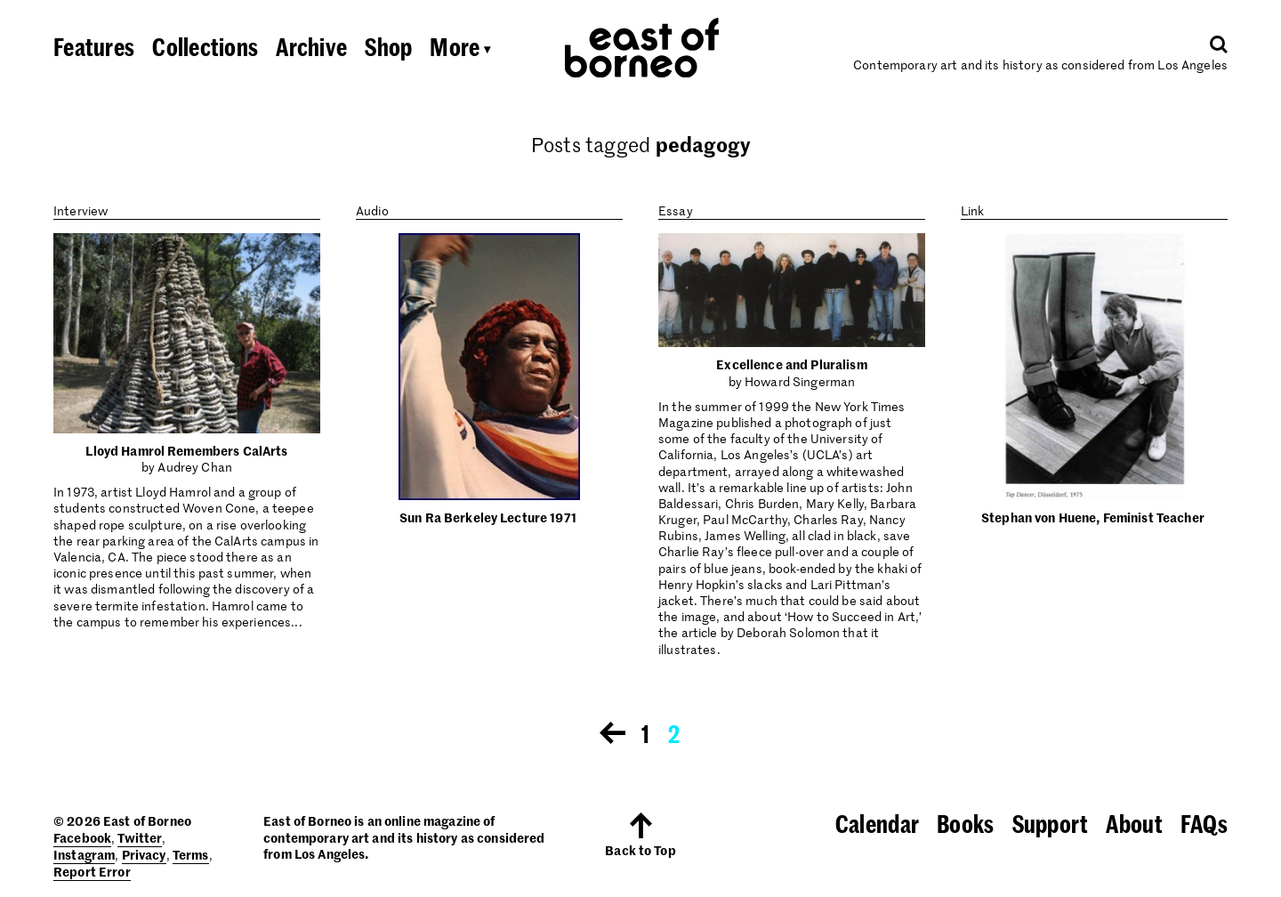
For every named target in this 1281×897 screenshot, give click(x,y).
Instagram (84, 854)
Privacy (144, 854)
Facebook (82, 837)
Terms (191, 854)
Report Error (92, 871)
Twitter (139, 837)
